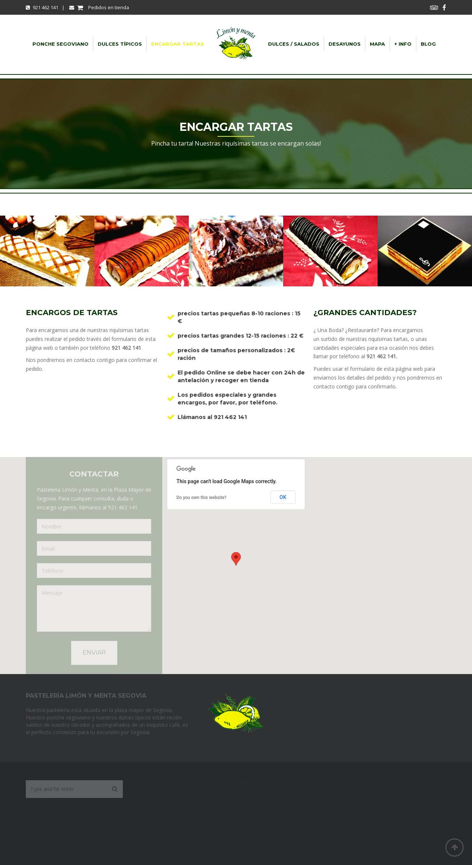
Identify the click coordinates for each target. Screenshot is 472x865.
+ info (403, 44)
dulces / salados (293, 44)
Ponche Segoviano (60, 44)
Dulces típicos (120, 44)
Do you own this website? (202, 497)
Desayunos (345, 44)
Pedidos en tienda (99, 7)
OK (283, 497)
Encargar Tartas (177, 44)
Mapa (377, 44)
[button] (236, 559)
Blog (428, 44)
